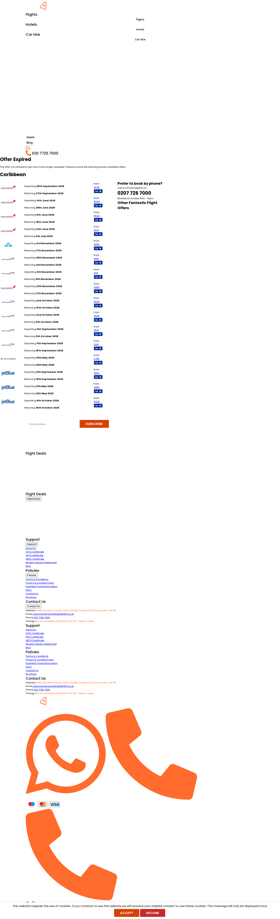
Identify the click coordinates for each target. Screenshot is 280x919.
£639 (96, 301)
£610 (96, 258)
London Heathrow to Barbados (42, 239)
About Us (31, 548)
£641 (96, 330)
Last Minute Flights (36, 476)
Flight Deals (33, 498)
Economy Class (35, 471)
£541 (96, 230)
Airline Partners (34, 489)
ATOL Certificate (35, 552)
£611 (96, 273)
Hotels (140, 29)
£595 (96, 244)
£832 (96, 373)
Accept (126, 913)
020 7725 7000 (42, 617)
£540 (97, 201)
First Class (31, 462)
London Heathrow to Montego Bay (44, 182)
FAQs (29, 590)
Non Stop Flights (35, 480)
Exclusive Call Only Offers (40, 485)
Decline (152, 913)
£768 (96, 358)
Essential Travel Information (42, 586)
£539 (96, 187)
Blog (28, 566)
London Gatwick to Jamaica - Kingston (46, 297)
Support (31, 544)
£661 (96, 344)
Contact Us (32, 593)
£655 (96, 287)
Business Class (34, 458)
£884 (97, 387)
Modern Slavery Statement (41, 562)
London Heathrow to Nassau (40, 354)
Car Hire (140, 39)
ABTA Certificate (35, 559)
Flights (140, 19)
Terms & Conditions (37, 579)
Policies (31, 575)
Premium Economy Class (40, 467)
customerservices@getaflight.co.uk (53, 614)
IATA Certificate (34, 555)
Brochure (31, 597)
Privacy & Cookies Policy (40, 583)
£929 (96, 401)
